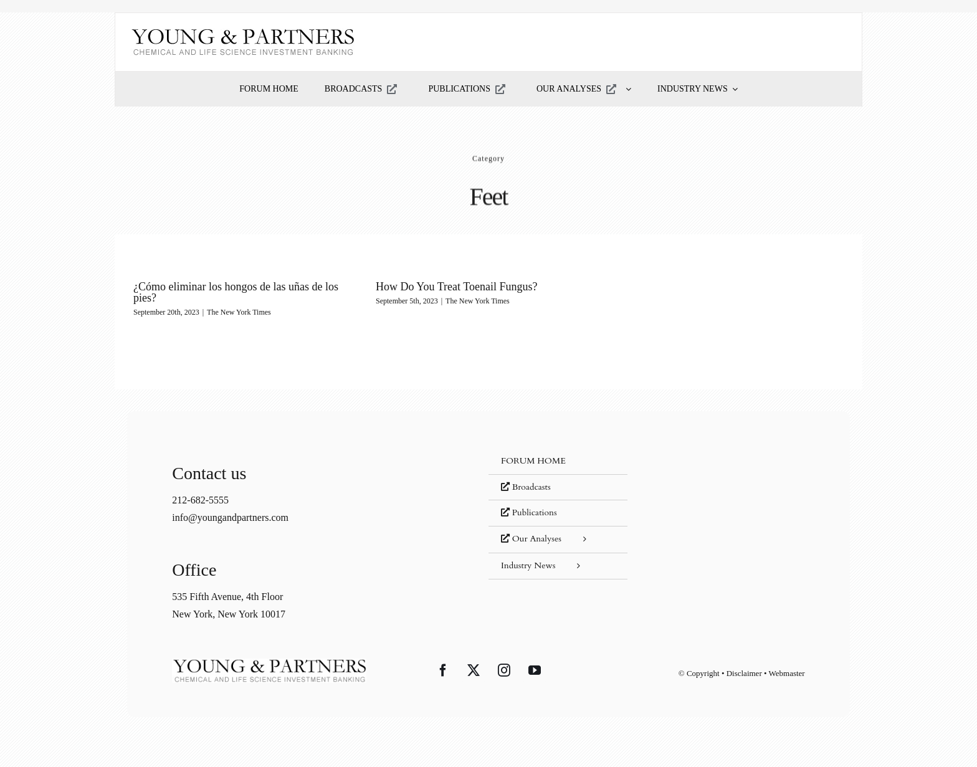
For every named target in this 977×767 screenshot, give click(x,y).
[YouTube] (534, 670)
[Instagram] (504, 670)
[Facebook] (443, 670)
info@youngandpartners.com (230, 517)
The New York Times (239, 312)
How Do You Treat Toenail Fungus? (456, 286)
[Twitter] (473, 670)
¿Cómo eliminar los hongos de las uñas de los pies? (235, 292)
